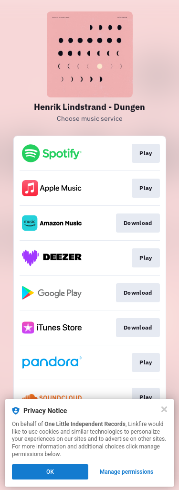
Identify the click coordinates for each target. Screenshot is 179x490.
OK (50, 472)
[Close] (164, 409)
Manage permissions (127, 472)
